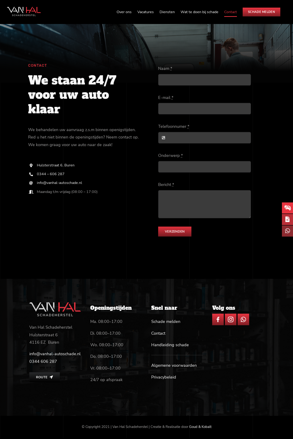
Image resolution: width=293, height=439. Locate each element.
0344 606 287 (43, 361)
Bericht (166, 185)
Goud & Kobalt (200, 426)
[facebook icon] (218, 316)
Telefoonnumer (173, 127)
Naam (165, 69)
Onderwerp (170, 156)
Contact (158, 333)
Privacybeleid (163, 377)
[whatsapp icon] (243, 316)
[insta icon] (230, 316)
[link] (43, 361)
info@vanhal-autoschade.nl (60, 182)
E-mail (165, 98)
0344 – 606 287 (51, 174)
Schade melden (165, 321)
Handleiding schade (170, 345)
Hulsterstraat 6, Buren (56, 165)
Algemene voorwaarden (174, 365)
